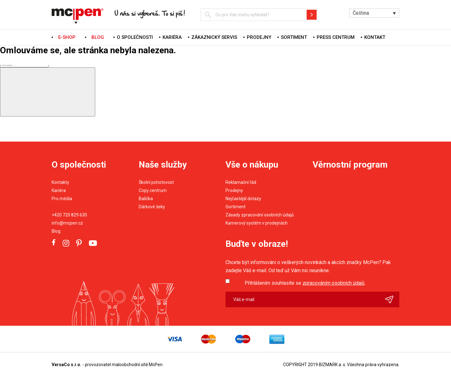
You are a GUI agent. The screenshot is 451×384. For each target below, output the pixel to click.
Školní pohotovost (156, 182)
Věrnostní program (350, 164)
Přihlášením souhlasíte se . (305, 283)
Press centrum (336, 37)
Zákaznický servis (214, 37)
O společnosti (135, 37)
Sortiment (294, 37)
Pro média (62, 198)
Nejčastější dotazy (243, 198)
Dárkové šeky (152, 206)
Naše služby (163, 164)
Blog (56, 231)
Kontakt (374, 37)
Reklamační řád (241, 182)
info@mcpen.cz (67, 223)
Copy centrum (153, 190)
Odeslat (392, 299)
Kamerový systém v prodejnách (257, 223)
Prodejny (259, 37)
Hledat (312, 15)
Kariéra (172, 37)
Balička (146, 198)
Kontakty (60, 182)
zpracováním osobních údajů (334, 283)
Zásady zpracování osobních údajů (260, 214)
